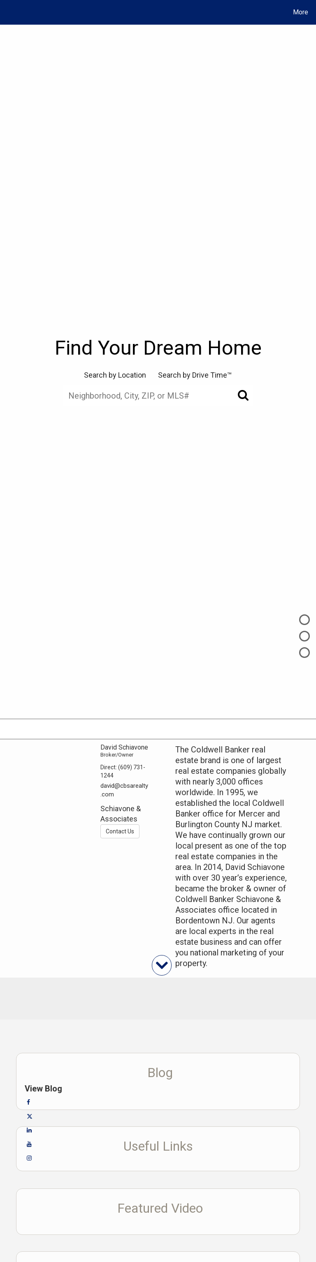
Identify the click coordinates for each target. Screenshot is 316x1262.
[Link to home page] (8, 12)
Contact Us (120, 831)
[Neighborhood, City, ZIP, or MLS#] (158, 395)
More (300, 12)
